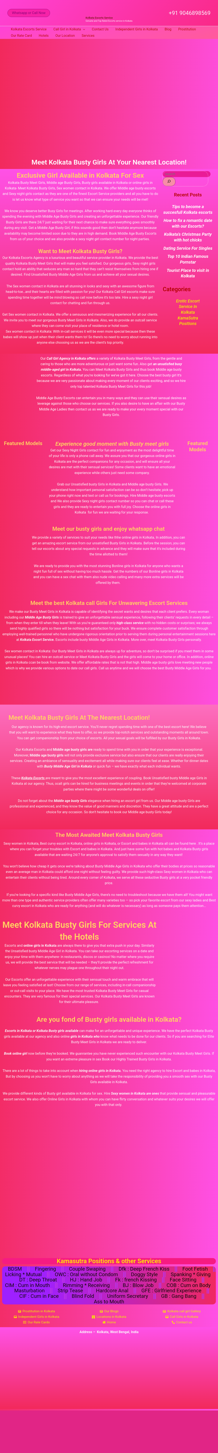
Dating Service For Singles (188, 247)
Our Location (65, 36)
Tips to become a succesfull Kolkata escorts (187, 209)
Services (88, 36)
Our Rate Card (21, 36)
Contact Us (100, 29)
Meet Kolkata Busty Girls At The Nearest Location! (85, 717)
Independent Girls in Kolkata (136, 29)
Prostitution (187, 29)
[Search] (169, 181)
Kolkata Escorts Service (99, 17)
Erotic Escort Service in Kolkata (188, 306)
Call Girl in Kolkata (69, 29)
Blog (168, 29)
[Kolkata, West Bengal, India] (109, 1376)
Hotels (44, 36)
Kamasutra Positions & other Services (109, 1261)
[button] (28, 13)
